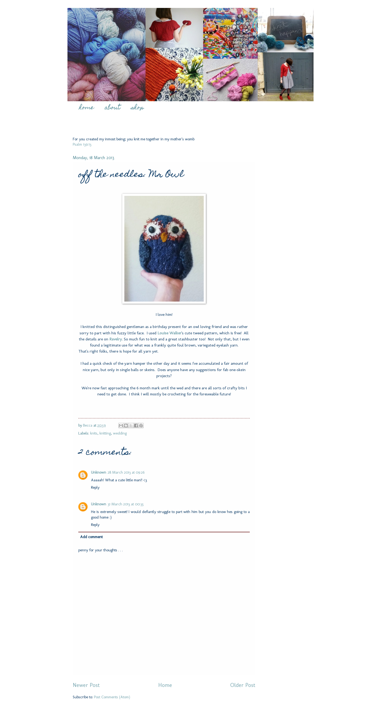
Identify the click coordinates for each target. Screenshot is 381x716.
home (86, 108)
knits (93, 433)
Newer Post (86, 685)
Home (165, 685)
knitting (105, 433)
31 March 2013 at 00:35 (126, 504)
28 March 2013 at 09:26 (126, 472)
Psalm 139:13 (82, 144)
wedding (120, 433)
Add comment (91, 536)
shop (137, 108)
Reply (95, 487)
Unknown (98, 472)
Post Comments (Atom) (112, 697)
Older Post (242, 685)
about (112, 108)
